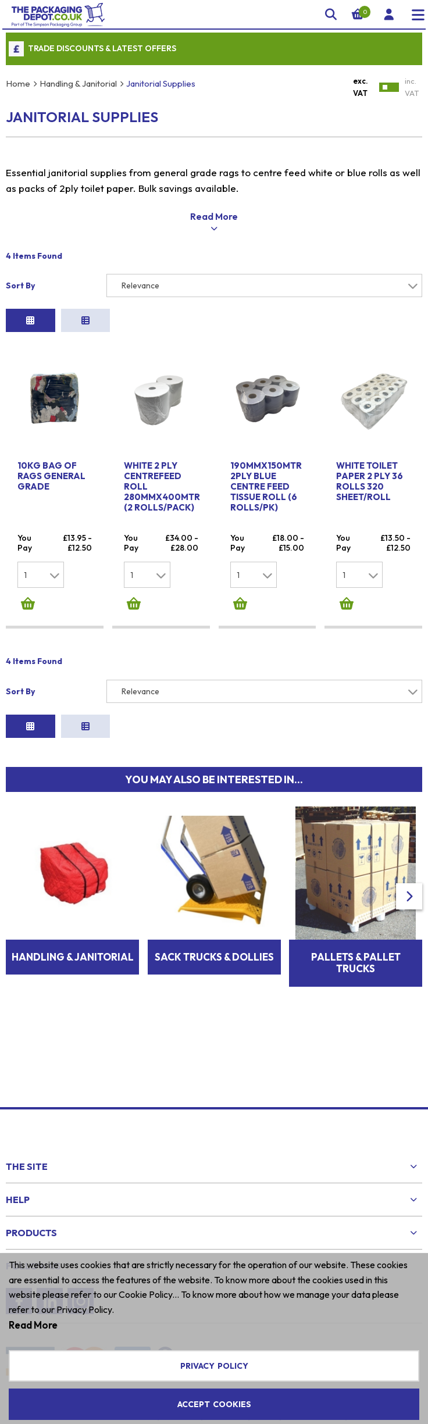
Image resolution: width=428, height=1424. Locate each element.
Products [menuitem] (31, 1203)
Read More (33, 1325)
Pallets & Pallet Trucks (356, 933)
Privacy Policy (214, 1366)
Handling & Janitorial (78, 83)
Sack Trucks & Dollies (214, 928)
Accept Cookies (214, 1404)
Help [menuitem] (18, 1170)
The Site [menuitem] (27, 1137)
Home (18, 83)
